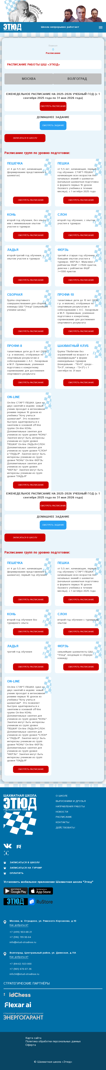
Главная (53, 45)
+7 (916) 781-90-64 (20, 937)
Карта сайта (33, 1038)
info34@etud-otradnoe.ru (24, 974)
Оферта (30, 1045)
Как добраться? (19, 925)
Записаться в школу (25, 137)
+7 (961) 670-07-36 (21, 968)
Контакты (62, 822)
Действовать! (65, 827)
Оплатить (17, 873)
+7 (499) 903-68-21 (21, 931)
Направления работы (70, 806)
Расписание (64, 817)
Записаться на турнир (26, 867)
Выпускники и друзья (71, 801)
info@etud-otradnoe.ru (23, 942)
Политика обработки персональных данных (53, 1041)
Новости (62, 811)
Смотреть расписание (53, 106)
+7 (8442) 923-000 (21, 963)
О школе (62, 795)
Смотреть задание (53, 125)
